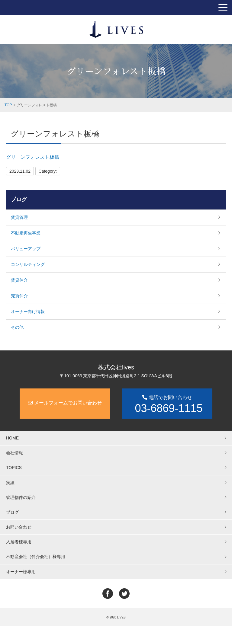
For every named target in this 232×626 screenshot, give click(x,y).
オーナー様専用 (21, 571)
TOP (8, 105)
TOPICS (14, 467)
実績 (10, 482)
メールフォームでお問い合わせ (65, 402)
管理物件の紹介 (21, 497)
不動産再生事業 (25, 233)
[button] (222, 7)
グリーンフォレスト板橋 (32, 157)
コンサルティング (28, 264)
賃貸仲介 (19, 280)
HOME (12, 438)
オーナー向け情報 (28, 311)
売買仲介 (19, 295)
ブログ (19, 199)
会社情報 (14, 452)
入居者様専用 (18, 541)
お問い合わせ (18, 527)
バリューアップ (25, 248)
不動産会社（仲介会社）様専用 (35, 556)
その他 (17, 327)
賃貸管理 (19, 217)
